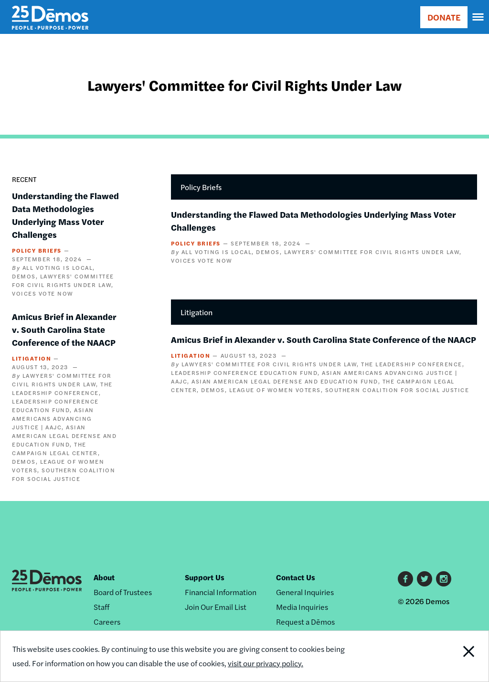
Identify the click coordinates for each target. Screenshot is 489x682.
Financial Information (220, 591)
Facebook (405, 578)
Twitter (424, 578)
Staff (101, 606)
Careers (107, 621)
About (104, 577)
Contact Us (295, 577)
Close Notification (443, 656)
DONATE (443, 17)
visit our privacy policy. (265, 663)
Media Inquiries (302, 606)
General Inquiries (305, 591)
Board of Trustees (123, 591)
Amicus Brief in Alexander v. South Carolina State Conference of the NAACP (64, 329)
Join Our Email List (215, 606)
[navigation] (478, 17)
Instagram (443, 578)
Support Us (204, 577)
